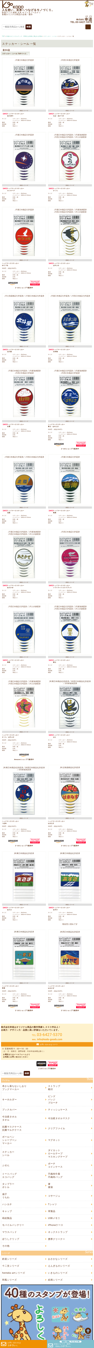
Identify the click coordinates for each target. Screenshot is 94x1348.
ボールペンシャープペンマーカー (9, 1140)
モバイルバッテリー (13, 1225)
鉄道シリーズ (9, 1259)
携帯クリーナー (56, 1239)
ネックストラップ (58, 1232)
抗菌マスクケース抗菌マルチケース (12, 1128)
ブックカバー (9, 1109)
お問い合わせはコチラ (49, 1044)
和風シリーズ (9, 1279)
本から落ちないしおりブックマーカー (14, 1088)
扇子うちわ (6, 1196)
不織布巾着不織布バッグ (55, 1175)
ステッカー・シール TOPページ (14, 53)
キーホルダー (9, 1099)
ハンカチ (7, 1204)
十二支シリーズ (10, 1265)
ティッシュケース (58, 1109)
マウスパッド (9, 1232)
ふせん (6, 1165)
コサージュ (54, 1195)
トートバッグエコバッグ (9, 1175)
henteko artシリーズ (13, 1272)
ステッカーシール (8, 1153)
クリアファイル (56, 1128)
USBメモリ (54, 1218)
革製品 (51, 1211)
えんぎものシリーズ (59, 1265)
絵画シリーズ (55, 1279)
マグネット (54, 1140)
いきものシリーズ (58, 1272)
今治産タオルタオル (9, 1118)
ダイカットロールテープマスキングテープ (58, 1153)
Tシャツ (52, 1204)
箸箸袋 (50, 1185)
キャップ (7, 1211)
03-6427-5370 (47, 1034)
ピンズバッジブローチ (53, 1099)
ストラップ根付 (54, 1088)
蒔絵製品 (7, 1218)
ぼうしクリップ (10, 1239)
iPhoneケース (55, 1225)
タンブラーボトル (8, 1185)
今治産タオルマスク (59, 1118)
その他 (6, 1245)
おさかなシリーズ (58, 1259)
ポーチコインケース (55, 1165)
